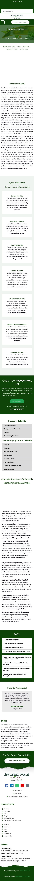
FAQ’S (16, 49)
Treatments (14, 38)
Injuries (6, 432)
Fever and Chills (9, 459)
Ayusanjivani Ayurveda (23, 876)
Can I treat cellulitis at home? (13, 643)
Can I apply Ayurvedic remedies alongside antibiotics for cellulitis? (17, 658)
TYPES (13, 47)
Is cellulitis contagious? (11, 640)
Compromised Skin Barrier (12, 429)
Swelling (7, 448)
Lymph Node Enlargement (12, 466)
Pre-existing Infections (11, 436)
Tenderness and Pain (10, 452)
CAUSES (19, 47)
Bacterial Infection (10, 425)
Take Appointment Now (17, 761)
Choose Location (8, 6)
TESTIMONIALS (23, 49)
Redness (7, 445)
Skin (20, 38)
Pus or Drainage (9, 462)
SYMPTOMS (26, 47)
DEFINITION (6, 47)
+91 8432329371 (17, 409)
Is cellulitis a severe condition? (13, 647)
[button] (3, 22)
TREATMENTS (10, 49)
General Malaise (9, 469)
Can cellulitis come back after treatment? (17, 651)
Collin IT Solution (25, 871)
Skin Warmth (8, 455)
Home (7, 38)
